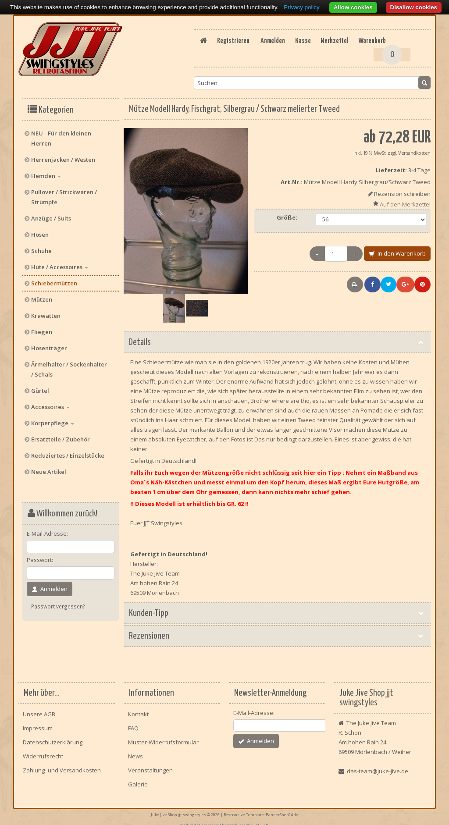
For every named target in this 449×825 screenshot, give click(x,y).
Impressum (38, 725)
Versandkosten (414, 149)
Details (277, 339)
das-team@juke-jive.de (377, 768)
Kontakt (138, 711)
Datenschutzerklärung (52, 739)
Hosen (40, 231)
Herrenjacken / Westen (63, 156)
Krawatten (46, 312)
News (135, 753)
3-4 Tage (419, 167)
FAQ (133, 725)
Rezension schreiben (402, 190)
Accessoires (50, 403)
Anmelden (234, 52)
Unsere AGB (39, 711)
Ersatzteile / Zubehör (60, 436)
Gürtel (40, 387)
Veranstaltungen (150, 767)
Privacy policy (301, 7)
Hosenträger (49, 344)
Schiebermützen (54, 280)
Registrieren (303, 40)
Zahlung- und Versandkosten (62, 767)
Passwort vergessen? (58, 602)
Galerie (138, 781)
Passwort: (40, 556)
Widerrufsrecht (43, 753)
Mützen (41, 296)
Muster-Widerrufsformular (163, 739)
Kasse (269, 52)
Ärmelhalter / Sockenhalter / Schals (69, 366)
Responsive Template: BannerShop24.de (261, 810)
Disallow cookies (413, 7)
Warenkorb (350, 52)
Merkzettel (306, 52)
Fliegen (41, 328)
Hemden (46, 172)
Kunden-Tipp (277, 610)
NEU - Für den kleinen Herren (61, 135)
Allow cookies (353, 7)
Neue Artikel (48, 468)
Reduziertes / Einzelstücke (67, 452)
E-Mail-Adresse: (47, 530)
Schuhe (41, 247)
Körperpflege (52, 419)
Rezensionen (277, 632)
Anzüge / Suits (51, 215)
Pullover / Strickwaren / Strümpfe (64, 194)
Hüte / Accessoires (59, 263)
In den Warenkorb (397, 250)
